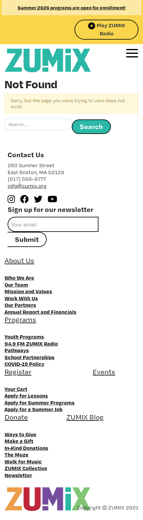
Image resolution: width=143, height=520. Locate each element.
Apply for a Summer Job (33, 409)
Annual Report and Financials (40, 311)
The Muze (16, 454)
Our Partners (20, 304)
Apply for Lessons (26, 395)
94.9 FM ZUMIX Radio (31, 343)
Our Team (16, 284)
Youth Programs (24, 336)
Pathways (17, 350)
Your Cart (16, 388)
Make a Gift (19, 440)
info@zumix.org (27, 186)
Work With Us (21, 298)
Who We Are (19, 277)
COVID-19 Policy (24, 363)
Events (104, 371)
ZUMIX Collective (26, 468)
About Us (19, 260)
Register (18, 371)
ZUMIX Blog (85, 417)
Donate (16, 417)
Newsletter (18, 475)
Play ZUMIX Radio (111, 29)
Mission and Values (28, 291)
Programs (20, 319)
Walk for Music (23, 461)
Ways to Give (20, 434)
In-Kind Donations (26, 447)
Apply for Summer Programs (40, 402)
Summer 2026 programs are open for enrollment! (72, 8)
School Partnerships (30, 357)
